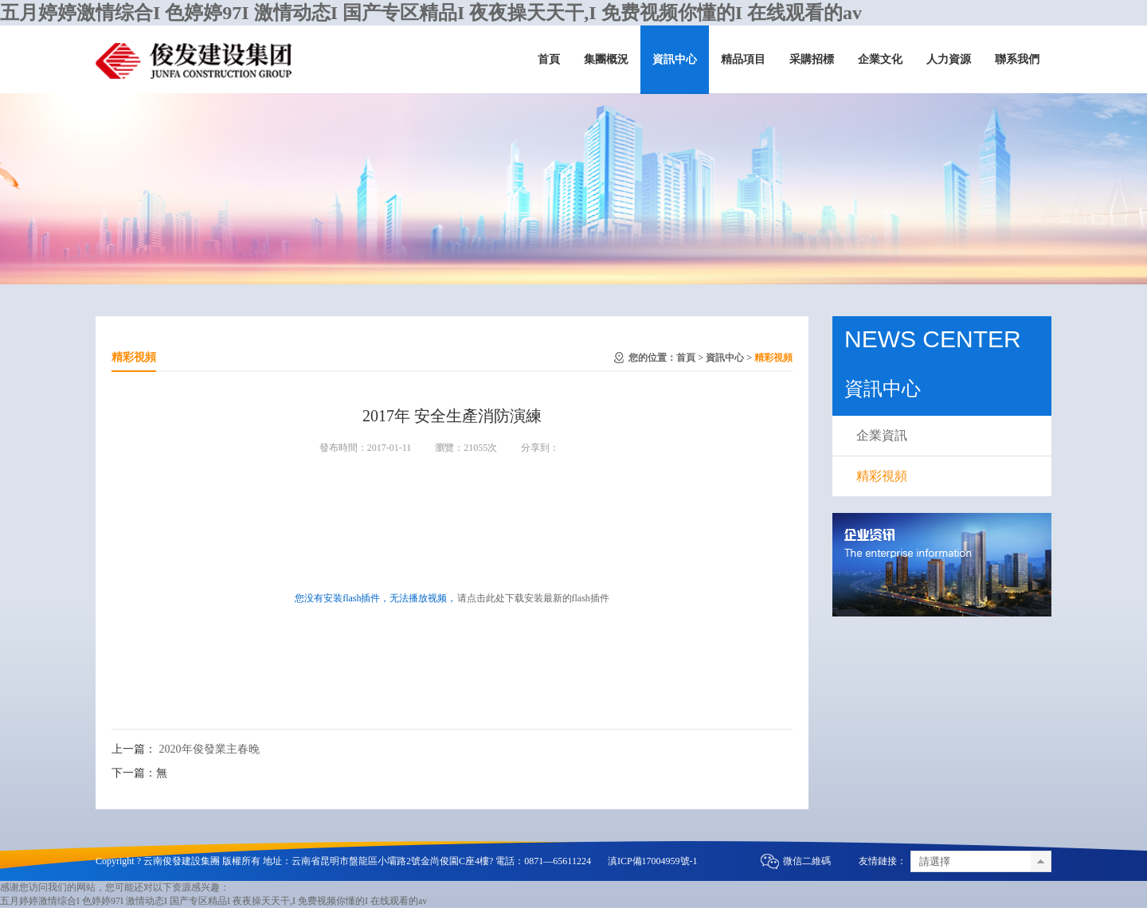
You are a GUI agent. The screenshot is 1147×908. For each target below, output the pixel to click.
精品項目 (743, 59)
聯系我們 (1017, 59)
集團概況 (606, 59)
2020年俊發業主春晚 (209, 749)
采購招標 (811, 59)
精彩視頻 (773, 357)
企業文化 (880, 59)
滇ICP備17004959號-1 (653, 861)
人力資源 (948, 59)
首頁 (549, 59)
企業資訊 (881, 435)
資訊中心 (674, 59)
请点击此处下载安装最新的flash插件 (533, 598)
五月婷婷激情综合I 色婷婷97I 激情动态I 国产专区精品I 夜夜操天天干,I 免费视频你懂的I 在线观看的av (431, 12)
